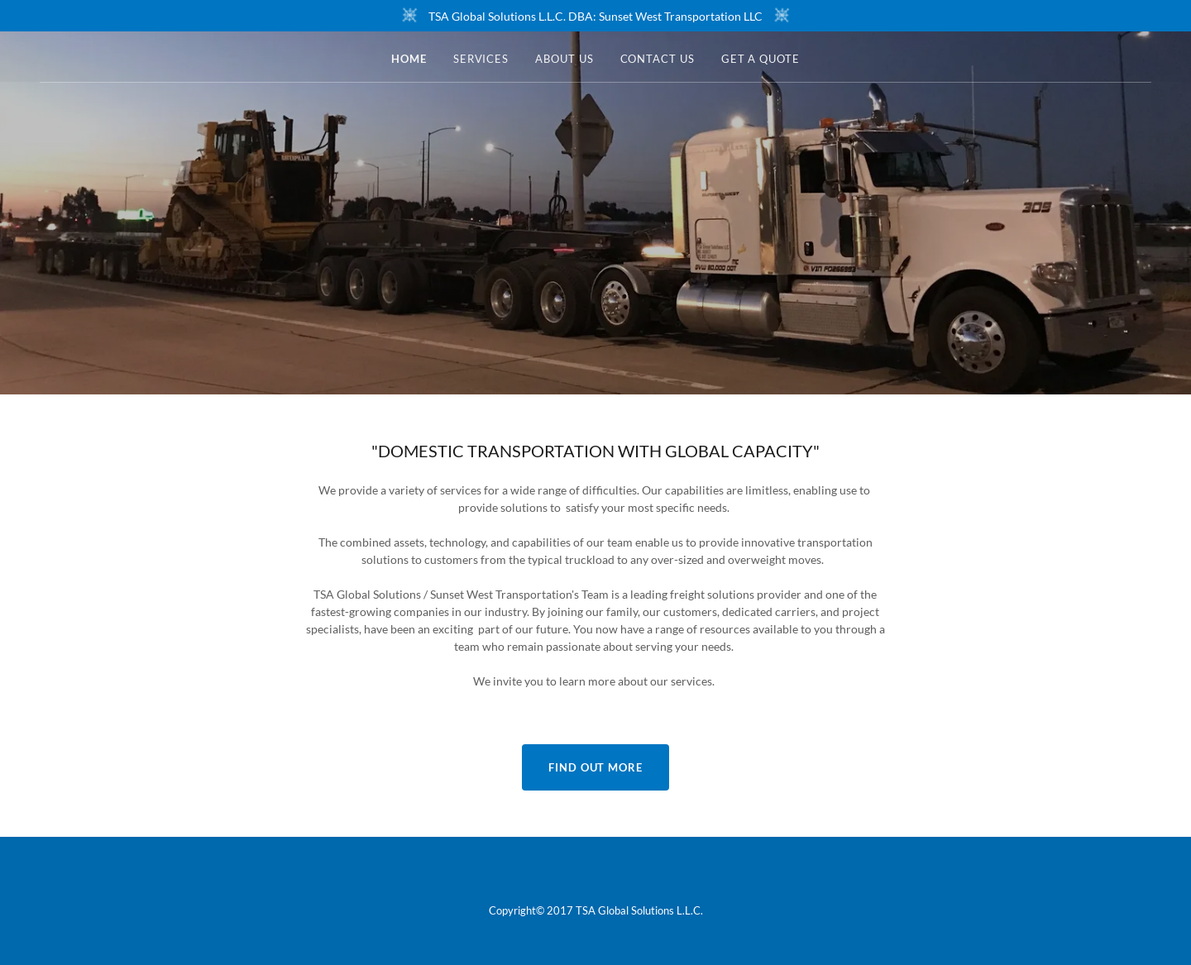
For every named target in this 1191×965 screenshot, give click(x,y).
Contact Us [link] (657, 58)
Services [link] (481, 58)
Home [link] (409, 58)
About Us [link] (564, 58)
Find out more (595, 767)
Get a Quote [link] (760, 58)
